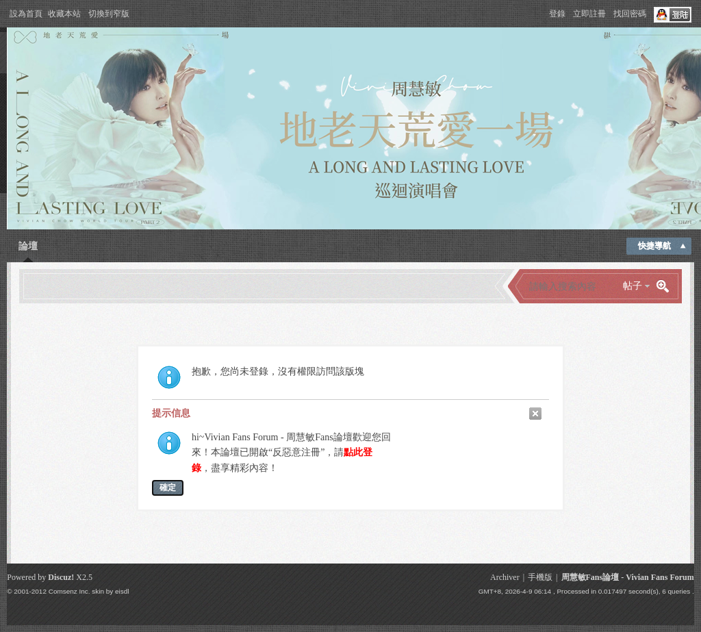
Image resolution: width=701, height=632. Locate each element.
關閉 (535, 413)
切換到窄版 (108, 13)
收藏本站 (64, 13)
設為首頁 (26, 13)
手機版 (540, 577)
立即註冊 (589, 13)
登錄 (557, 13)
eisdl (122, 591)
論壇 (28, 246)
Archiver (505, 577)
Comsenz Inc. (69, 591)
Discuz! (61, 577)
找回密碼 (629, 13)
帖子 (632, 286)
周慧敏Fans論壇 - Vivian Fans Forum (627, 577)
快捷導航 (654, 246)
